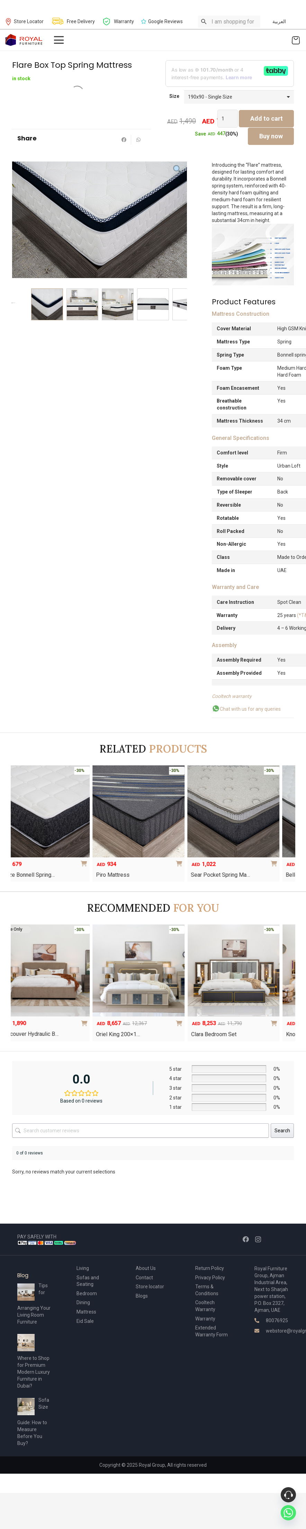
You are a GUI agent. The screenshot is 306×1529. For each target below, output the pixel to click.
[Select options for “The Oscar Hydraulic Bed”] (45, 1021)
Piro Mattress (87, 875)
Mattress (86, 1312)
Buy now (271, 136)
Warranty (205, 1318)
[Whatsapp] (288, 1512)
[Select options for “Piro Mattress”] (154, 861)
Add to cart (266, 118)
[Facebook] (246, 1239)
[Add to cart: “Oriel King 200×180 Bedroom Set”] (235, 1021)
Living (82, 1268)
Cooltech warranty (232, 696)
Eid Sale (85, 1321)
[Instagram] (258, 1239)
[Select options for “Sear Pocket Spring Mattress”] (249, 861)
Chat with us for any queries (246, 709)
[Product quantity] (227, 119)
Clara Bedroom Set (268, 1034)
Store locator (150, 1286)
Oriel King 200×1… (173, 1034)
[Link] (24, 40)
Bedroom (86, 1293)
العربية (279, 21)
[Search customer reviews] (140, 1130)
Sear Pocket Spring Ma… (194, 875)
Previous (13, 302)
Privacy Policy (210, 1277)
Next (185, 302)
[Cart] (295, 39)
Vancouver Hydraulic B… (84, 1034)
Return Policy (209, 1268)
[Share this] (124, 140)
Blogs (142, 1296)
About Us (146, 1268)
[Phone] (288, 1494)
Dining (83, 1302)
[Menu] (58, 40)
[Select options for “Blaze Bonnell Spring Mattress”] (59, 861)
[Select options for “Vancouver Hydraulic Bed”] (140, 1021)
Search (282, 1130)
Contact (144, 1277)
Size (174, 96)
